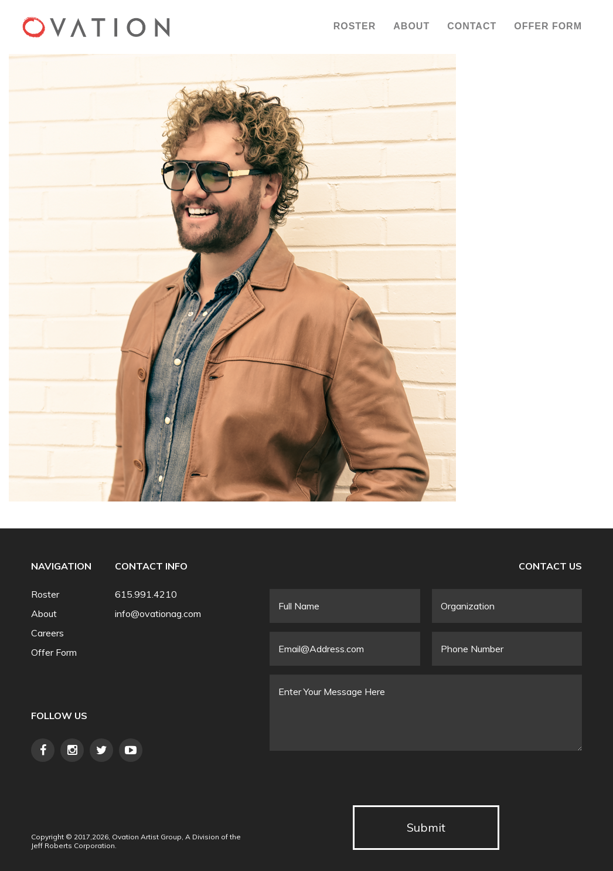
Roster (354, 26)
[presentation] (359, 782)
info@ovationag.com (158, 613)
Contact (471, 26)
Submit (426, 827)
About (411, 26)
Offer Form (548, 26)
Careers (47, 633)
